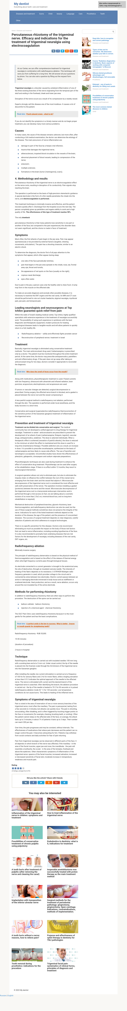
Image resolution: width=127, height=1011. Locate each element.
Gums (41, 14)
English (10, 996)
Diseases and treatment (25, 14)
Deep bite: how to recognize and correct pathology (103, 39)
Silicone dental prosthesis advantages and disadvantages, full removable (104, 75)
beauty (59, 14)
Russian (3, 996)
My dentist (21, 4)
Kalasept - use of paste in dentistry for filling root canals (104, 85)
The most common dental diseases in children (102, 108)
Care (80, 14)
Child (50, 14)
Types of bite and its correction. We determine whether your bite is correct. (103, 52)
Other (18, 20)
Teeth (102, 14)
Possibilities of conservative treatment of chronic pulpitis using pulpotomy (103, 98)
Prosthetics (91, 14)
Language (70, 14)
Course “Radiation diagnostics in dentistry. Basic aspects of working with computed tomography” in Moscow (104, 64)
